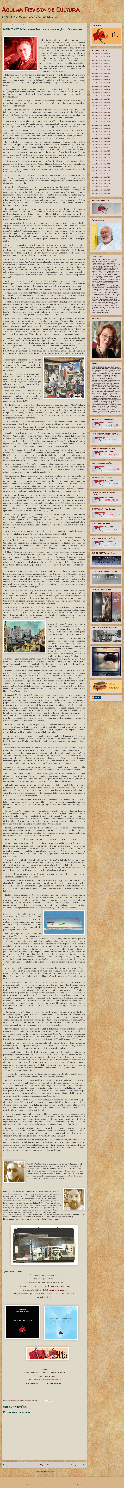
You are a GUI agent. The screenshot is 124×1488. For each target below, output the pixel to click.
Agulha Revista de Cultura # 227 (101, 73)
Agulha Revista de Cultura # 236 (101, 102)
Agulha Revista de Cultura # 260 (101, 180)
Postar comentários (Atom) (46, 1471)
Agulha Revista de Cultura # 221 (101, 53)
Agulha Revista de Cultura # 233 (101, 92)
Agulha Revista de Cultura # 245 (101, 131)
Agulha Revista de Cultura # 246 (101, 135)
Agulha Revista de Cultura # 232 (101, 89)
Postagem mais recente (10, 1465)
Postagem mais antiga (78, 1465)
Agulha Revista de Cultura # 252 (101, 154)
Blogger (102, 1484)
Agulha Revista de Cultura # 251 (101, 151)
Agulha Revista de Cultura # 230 (101, 83)
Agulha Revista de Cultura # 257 (101, 170)
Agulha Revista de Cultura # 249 (101, 144)
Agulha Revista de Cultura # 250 (101, 148)
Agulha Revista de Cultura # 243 (101, 125)
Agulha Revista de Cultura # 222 (101, 57)
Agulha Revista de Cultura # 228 (101, 76)
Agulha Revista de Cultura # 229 (101, 79)
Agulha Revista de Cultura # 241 (101, 118)
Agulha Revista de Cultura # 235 (101, 99)
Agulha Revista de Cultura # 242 (101, 122)
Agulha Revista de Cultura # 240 (101, 115)
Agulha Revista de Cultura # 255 (101, 164)
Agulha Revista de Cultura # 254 (101, 161)
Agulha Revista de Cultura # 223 (101, 60)
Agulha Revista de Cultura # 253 (101, 157)
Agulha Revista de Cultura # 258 (101, 174)
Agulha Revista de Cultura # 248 (101, 141)
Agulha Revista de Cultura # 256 (101, 167)
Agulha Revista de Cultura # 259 (101, 177)
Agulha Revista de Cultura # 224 (101, 63)
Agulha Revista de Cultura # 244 (101, 128)
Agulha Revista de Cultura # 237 (101, 105)
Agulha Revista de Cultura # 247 (101, 138)
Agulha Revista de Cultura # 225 (101, 66)
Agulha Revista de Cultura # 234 (101, 96)
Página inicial (44, 1465)
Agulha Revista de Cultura (41, 9)
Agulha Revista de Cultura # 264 (101, 193)
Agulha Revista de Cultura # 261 (101, 183)
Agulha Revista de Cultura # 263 (101, 190)
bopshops (89, 1484)
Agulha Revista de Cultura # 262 (101, 187)
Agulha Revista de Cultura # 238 (101, 109)
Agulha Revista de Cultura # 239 (101, 112)
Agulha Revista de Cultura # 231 (101, 86)
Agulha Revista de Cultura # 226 (101, 70)
